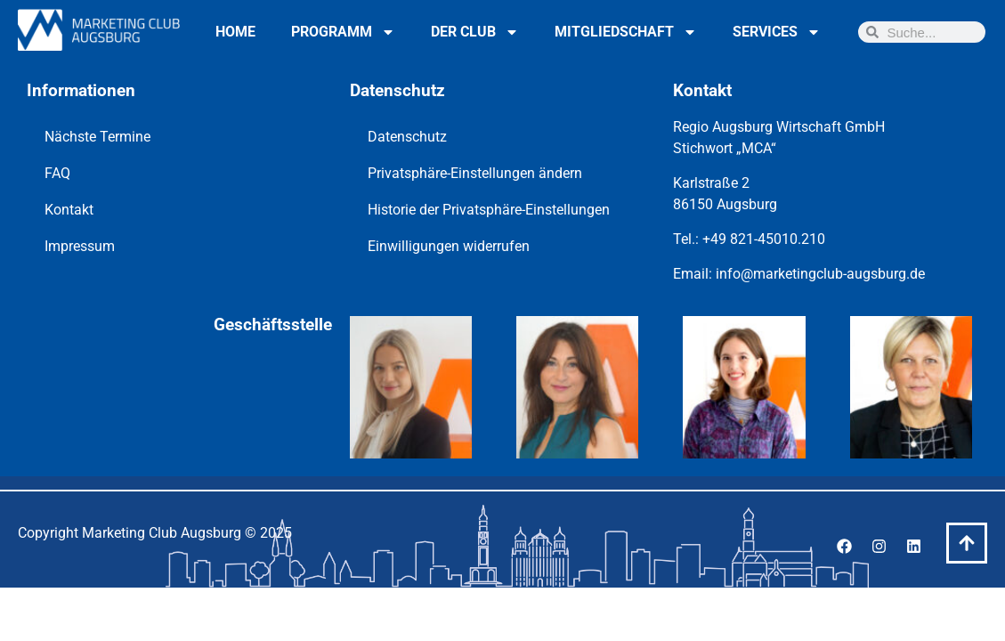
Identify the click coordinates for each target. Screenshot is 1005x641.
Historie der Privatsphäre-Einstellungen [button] (489, 209)
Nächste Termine (97, 136)
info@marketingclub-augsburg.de (820, 273)
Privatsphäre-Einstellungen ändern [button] (475, 173)
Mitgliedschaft (626, 32)
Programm (343, 32)
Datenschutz (407, 136)
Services (777, 32)
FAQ (57, 173)
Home (235, 31)
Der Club (475, 32)
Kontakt (69, 209)
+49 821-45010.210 (763, 239)
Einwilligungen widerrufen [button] (449, 246)
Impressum (80, 246)
